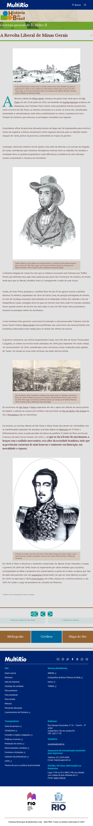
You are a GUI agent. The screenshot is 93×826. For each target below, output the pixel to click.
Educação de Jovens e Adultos (24, 594)
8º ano (11, 594)
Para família (10, 699)
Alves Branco (37, 578)
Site (7, 668)
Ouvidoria (52, 739)
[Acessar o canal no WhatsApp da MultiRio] (82, 659)
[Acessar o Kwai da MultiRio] (77, 659)
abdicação (63, 429)
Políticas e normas (14, 739)
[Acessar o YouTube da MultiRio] (58, 659)
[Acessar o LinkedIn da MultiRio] (86, 659)
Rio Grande (81, 411)
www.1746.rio (59, 778)
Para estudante (11, 695)
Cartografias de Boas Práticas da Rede (65, 677)
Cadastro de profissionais (17, 757)
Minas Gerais (38, 98)
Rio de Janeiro (68, 411)
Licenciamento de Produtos (17, 712)
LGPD (8, 761)
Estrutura (8, 677)
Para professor (11, 690)
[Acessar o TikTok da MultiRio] (67, 659)
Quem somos (10, 673)
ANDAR (52, 673)
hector (51, 682)
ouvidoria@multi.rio (56, 744)
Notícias (8, 703)
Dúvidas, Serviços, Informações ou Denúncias (64, 767)
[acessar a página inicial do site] (17, 4)
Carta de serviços (13, 726)
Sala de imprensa (12, 682)
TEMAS (52, 686)
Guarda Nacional (70, 102)
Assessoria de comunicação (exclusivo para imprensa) (66, 751)
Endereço (52, 721)
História (5, 594)
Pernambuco (13, 414)
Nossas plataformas (57, 668)
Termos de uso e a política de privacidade (22, 765)
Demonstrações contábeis (17, 748)
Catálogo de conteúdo (14, 686)
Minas (33, 407)
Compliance (11, 730)
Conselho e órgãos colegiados (19, 735)
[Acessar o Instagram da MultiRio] (62, 659)
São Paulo (23, 407)
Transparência (12, 721)
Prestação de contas (15, 743)
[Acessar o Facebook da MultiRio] (72, 659)
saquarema (36, 574)
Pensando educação (13, 708)
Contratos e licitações (15, 752)
